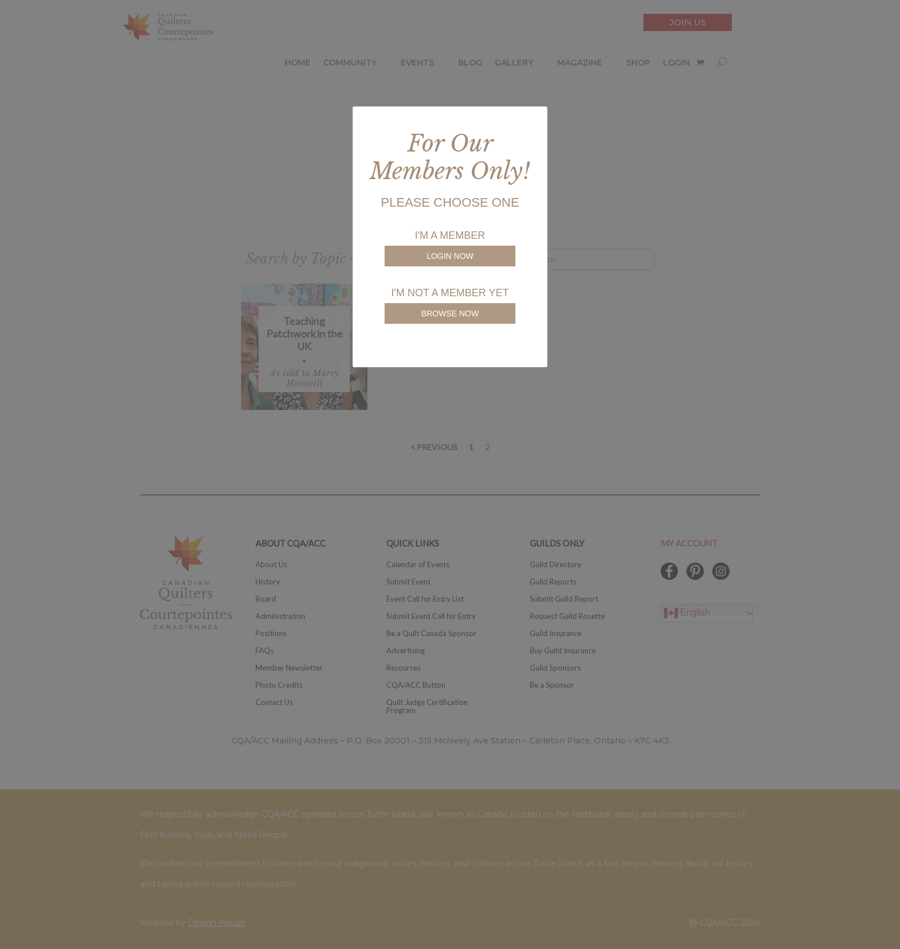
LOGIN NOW (450, 256)
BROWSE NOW (450, 313)
